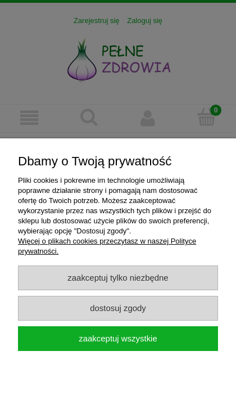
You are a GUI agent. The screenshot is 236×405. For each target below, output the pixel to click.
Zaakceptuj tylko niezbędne (117, 277)
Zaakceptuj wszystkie (118, 338)
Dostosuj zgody (118, 308)
